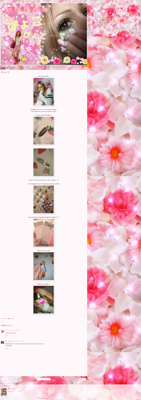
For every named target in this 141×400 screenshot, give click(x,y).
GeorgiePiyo (13, 389)
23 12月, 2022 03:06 (19, 341)
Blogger (47, 398)
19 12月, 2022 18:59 (15, 330)
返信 (6, 335)
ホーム (43, 379)
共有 (3, 321)
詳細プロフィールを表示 (15, 391)
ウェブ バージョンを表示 (43, 382)
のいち (7, 330)
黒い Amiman (9, 341)
